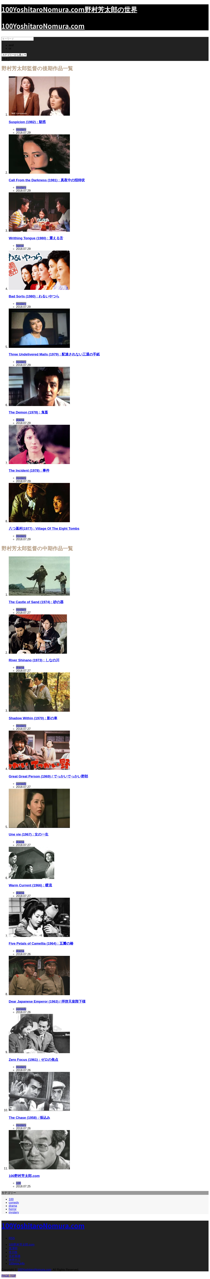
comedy (14, 1202)
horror (13, 1209)
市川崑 (13, 1252)
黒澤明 (13, 1248)
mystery (14, 1212)
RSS (12, 1238)
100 (11, 1199)
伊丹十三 (14, 1259)
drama (13, 1205)
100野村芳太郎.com (21, 1244)
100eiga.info (17, 1263)
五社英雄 (14, 1256)
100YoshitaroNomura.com (43, 25)
